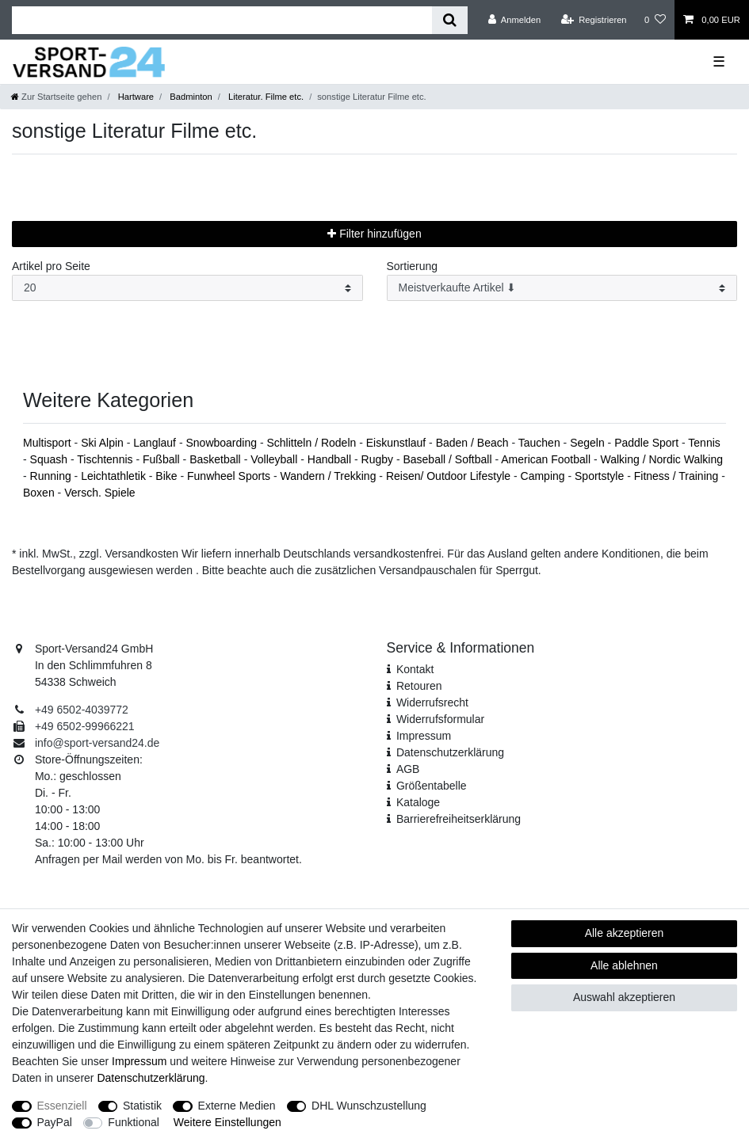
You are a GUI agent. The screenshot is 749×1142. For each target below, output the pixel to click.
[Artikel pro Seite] (187, 288)
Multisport (49, 442)
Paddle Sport (648, 442)
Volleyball (275, 459)
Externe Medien (237, 1105)
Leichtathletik (115, 476)
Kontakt (415, 669)
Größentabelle (431, 785)
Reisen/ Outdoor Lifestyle (450, 476)
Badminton (189, 96)
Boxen (40, 492)
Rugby (378, 459)
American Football (547, 459)
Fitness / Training (678, 476)
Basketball (216, 459)
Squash (50, 459)
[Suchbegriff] (222, 20)
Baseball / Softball (449, 459)
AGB (408, 769)
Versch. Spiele (100, 492)
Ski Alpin (104, 442)
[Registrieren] (593, 20)
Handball (331, 459)
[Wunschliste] (655, 20)
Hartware (135, 96)
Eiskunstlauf (397, 442)
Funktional (133, 1122)
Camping (544, 476)
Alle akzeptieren (624, 933)
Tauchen (541, 442)
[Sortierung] (562, 288)
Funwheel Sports (230, 476)
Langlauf (156, 442)
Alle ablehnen (624, 965)
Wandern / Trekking (330, 476)
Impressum (423, 735)
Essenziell (62, 1105)
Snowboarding (222, 442)
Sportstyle (601, 476)
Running (52, 476)
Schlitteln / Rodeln (312, 442)
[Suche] (450, 20)
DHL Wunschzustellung (368, 1105)
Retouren (419, 685)
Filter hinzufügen (374, 233)
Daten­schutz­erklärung (450, 752)
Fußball (163, 459)
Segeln (588, 442)
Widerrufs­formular (440, 719)
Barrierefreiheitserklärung (458, 819)
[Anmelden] (515, 20)
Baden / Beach (474, 442)
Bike (167, 476)
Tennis (704, 442)
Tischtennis (106, 459)
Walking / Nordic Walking (661, 459)
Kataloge (418, 802)
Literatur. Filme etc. (265, 96)
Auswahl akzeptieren (624, 997)
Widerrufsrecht (432, 702)
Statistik (142, 1105)
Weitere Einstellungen (227, 1122)
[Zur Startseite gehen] (56, 96)
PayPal (54, 1122)
